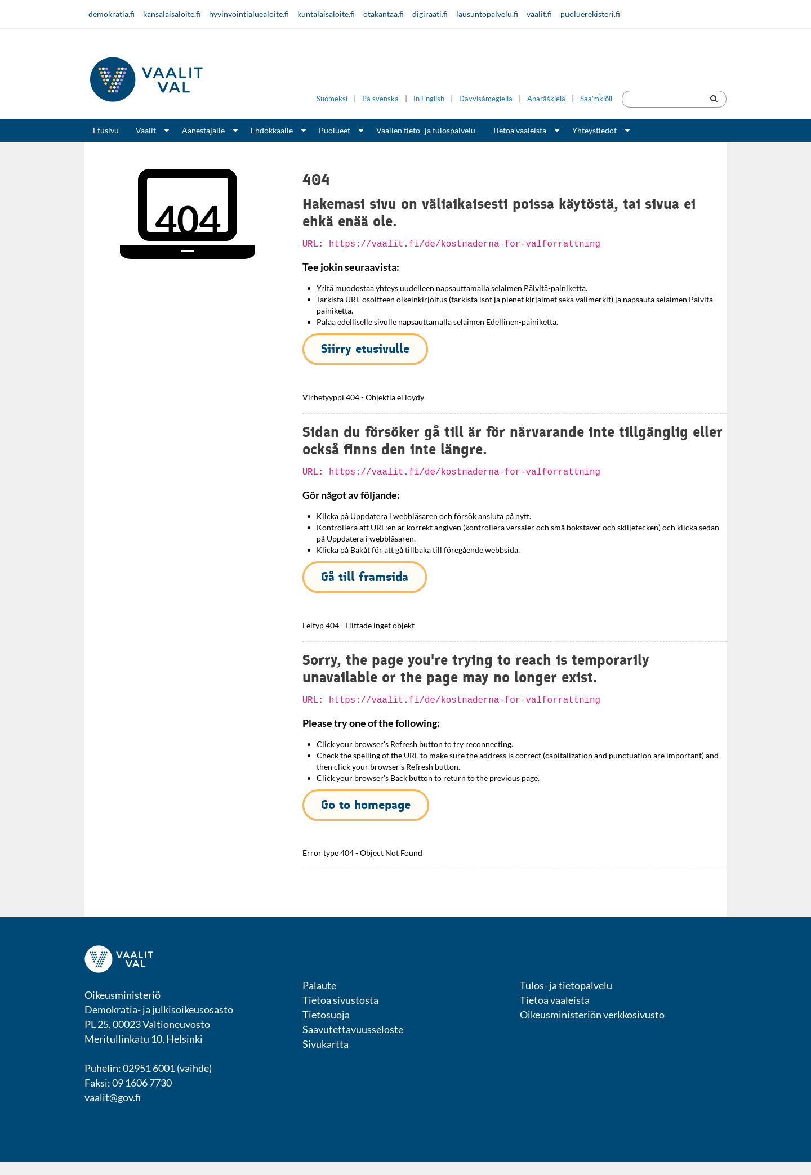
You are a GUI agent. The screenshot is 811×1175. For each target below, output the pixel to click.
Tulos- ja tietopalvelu (566, 985)
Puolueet (334, 130)
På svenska (380, 99)
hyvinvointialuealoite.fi (249, 14)
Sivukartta (325, 1044)
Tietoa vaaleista (519, 130)
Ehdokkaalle (272, 130)
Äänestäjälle (203, 130)
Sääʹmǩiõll (596, 99)
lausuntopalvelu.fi (487, 14)
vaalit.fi (539, 14)
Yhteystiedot (594, 130)
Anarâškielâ (546, 99)
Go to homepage (366, 804)
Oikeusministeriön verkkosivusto (592, 1014)
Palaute (319, 985)
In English (428, 99)
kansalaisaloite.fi (171, 14)
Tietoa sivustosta (340, 1000)
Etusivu (106, 130)
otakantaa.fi (383, 14)
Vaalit (146, 130)
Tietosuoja (326, 1014)
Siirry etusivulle (365, 348)
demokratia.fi (111, 14)
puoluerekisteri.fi (590, 14)
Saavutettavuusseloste (352, 1029)
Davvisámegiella (486, 99)
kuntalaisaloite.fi (326, 14)
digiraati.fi (430, 14)
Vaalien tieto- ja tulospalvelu (425, 130)
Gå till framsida (364, 576)
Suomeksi (332, 99)
